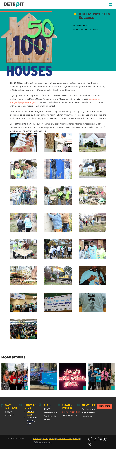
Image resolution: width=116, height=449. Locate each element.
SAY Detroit (94, 30)
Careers (37, 438)
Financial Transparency (68, 438)
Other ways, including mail (32, 420)
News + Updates (80, 30)
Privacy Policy (49, 438)
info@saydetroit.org (71, 411)
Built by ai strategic (43, 442)
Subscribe (104, 406)
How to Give (30, 406)
